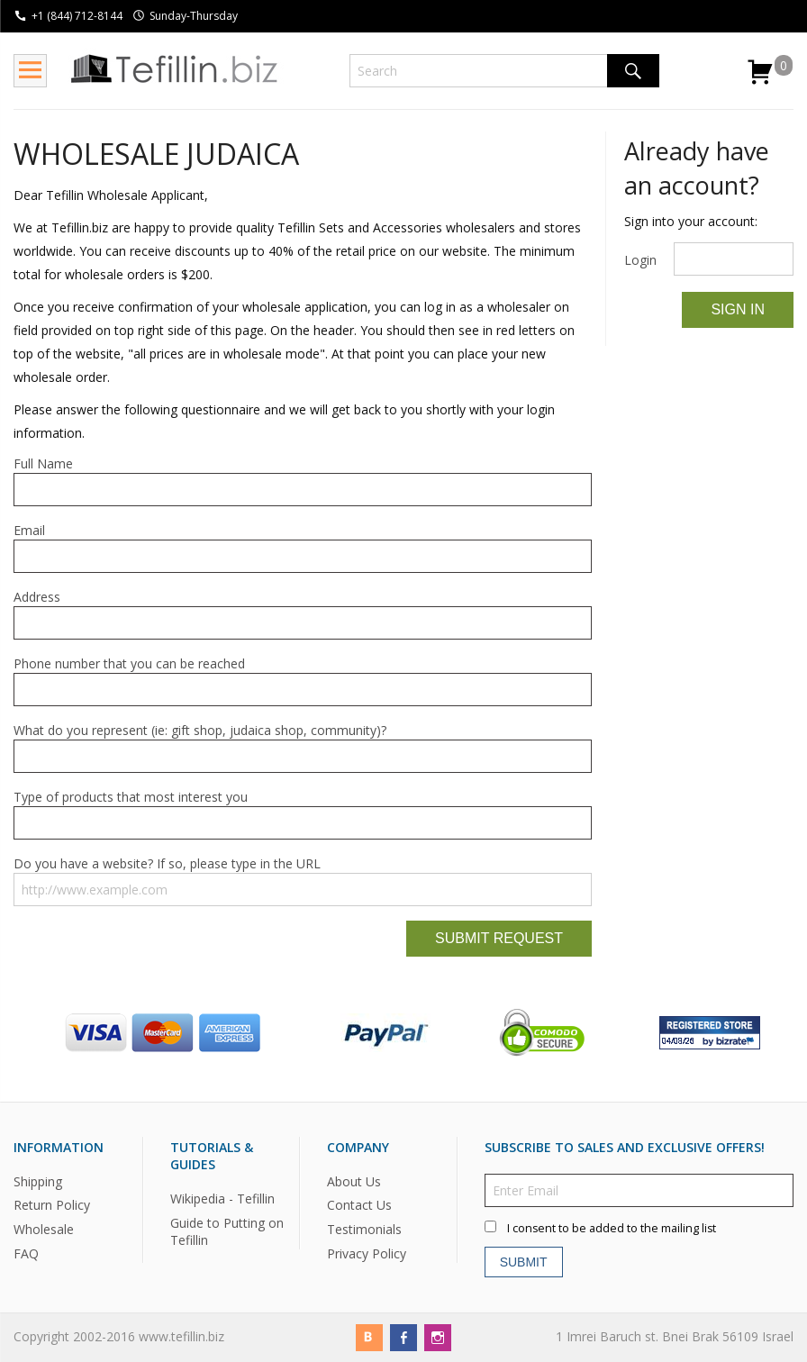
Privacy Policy (366, 1254)
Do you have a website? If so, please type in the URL (167, 863)
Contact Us (359, 1205)
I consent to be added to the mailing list (611, 1228)
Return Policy (52, 1205)
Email (29, 530)
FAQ (26, 1254)
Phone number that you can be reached (129, 663)
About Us (354, 1181)
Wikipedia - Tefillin (222, 1199)
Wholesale (44, 1230)
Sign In (738, 309)
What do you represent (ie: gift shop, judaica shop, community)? (200, 730)
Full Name (43, 463)
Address (37, 596)
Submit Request (499, 938)
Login (640, 259)
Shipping (38, 1181)
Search (632, 70)
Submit (524, 1262)
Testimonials (364, 1230)
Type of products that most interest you (131, 796)
